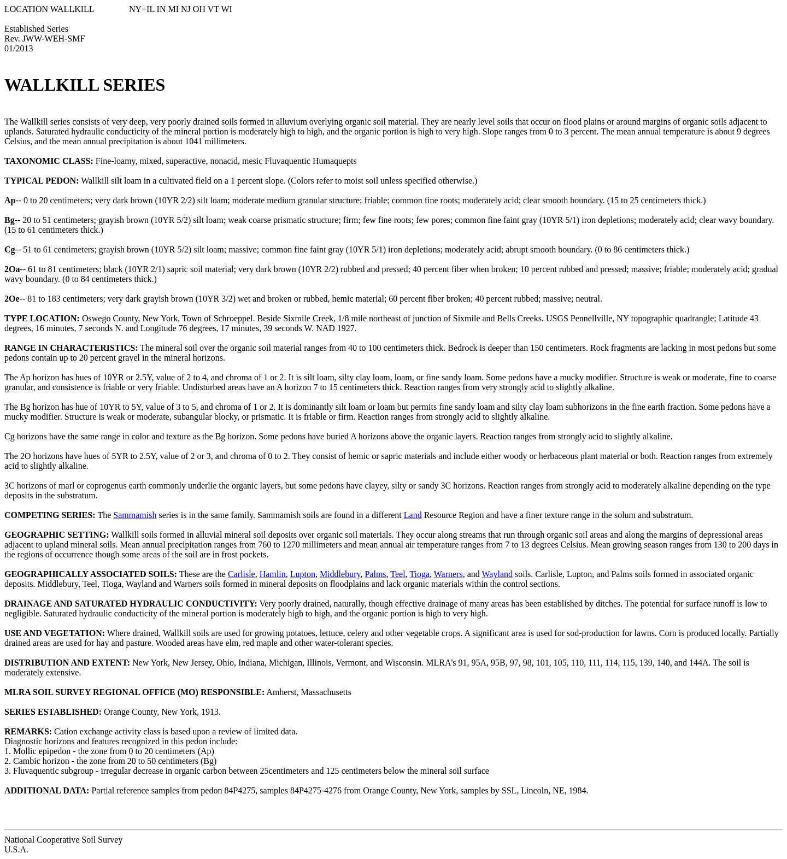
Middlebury (340, 574)
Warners (448, 574)
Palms (375, 574)
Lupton (302, 574)
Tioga (419, 574)
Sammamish (134, 515)
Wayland (497, 574)
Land (413, 515)
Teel (397, 574)
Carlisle (241, 574)
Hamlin (273, 574)
